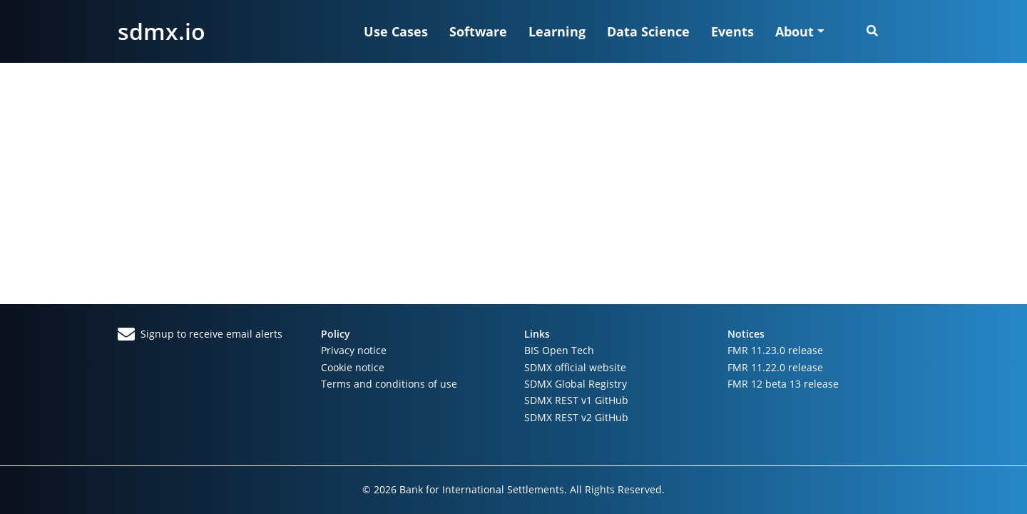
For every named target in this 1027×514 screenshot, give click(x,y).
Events (732, 31)
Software (478, 31)
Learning (557, 31)
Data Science (648, 31)
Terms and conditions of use (389, 383)
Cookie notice (352, 367)
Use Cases (396, 31)
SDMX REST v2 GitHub (576, 417)
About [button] (794, 31)
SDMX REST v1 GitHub (576, 400)
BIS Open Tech (559, 350)
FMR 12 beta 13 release (783, 383)
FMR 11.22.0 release (775, 367)
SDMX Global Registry (575, 383)
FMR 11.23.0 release (775, 350)
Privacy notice (354, 350)
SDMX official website (575, 367)
